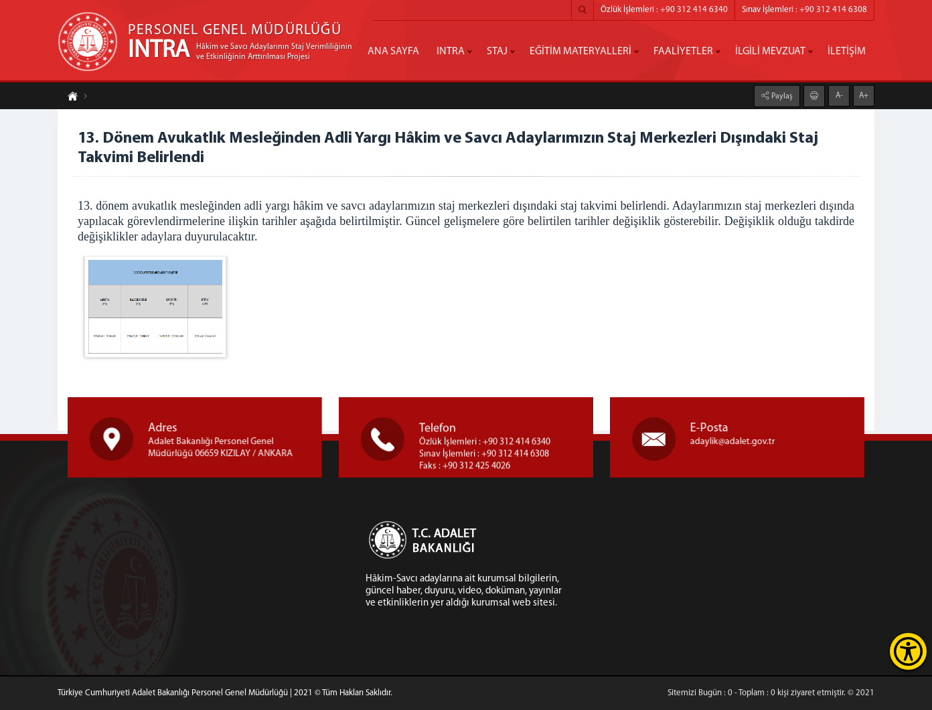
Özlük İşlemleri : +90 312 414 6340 (664, 9)
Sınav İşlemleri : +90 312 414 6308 (804, 9)
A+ (863, 94)
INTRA (451, 51)
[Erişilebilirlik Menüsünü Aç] (908, 651)
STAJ (497, 51)
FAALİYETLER (683, 51)
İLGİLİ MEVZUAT (770, 51)
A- (839, 94)
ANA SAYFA (393, 51)
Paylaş (781, 95)
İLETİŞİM (847, 51)
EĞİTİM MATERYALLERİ (580, 51)
